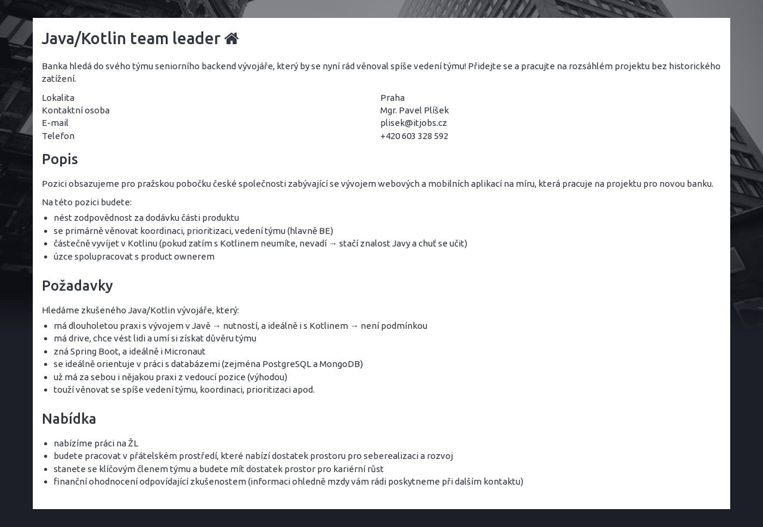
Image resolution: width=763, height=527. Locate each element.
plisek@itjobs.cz (413, 123)
